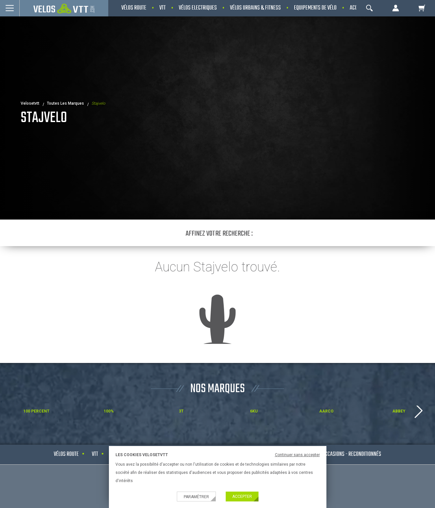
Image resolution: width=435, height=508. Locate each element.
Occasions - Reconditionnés (351, 454)
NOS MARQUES (217, 389)
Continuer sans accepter (297, 455)
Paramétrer (196, 497)
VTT (95, 454)
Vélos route (66, 454)
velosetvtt (30, 103)
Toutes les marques (65, 103)
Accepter (242, 496)
